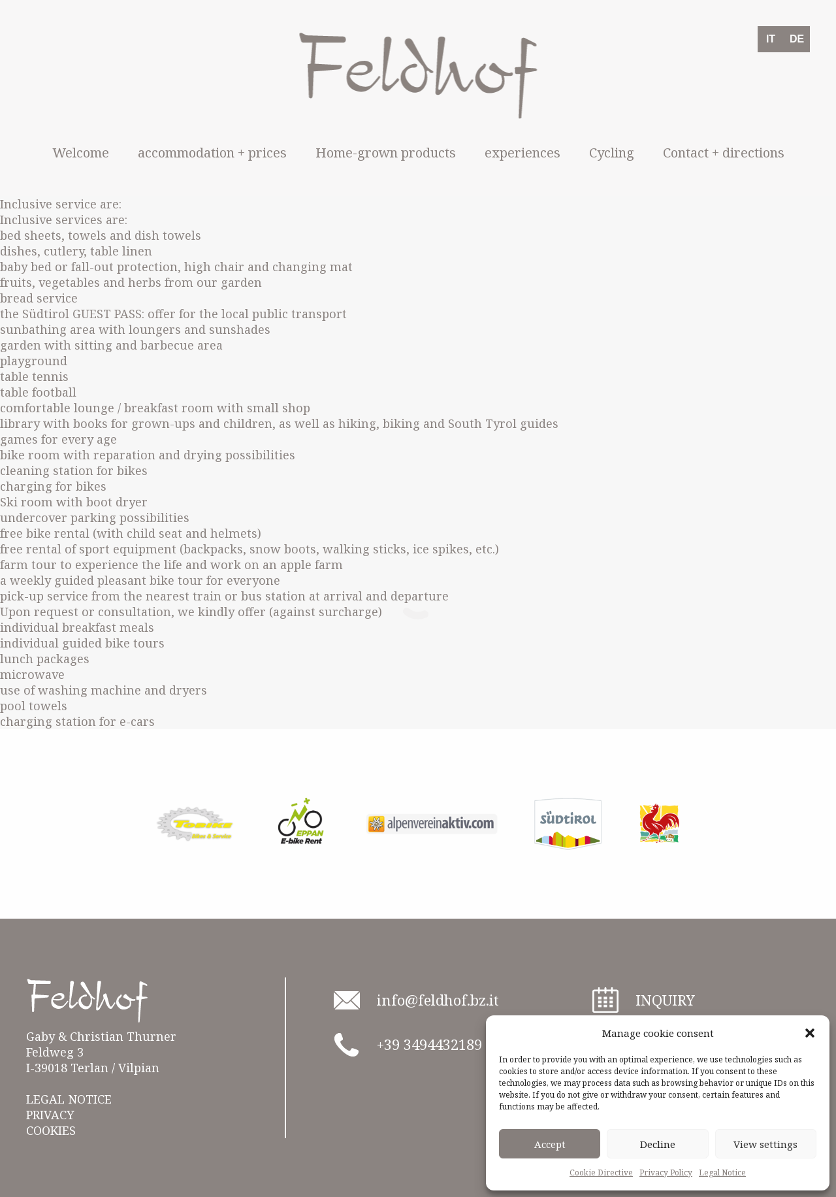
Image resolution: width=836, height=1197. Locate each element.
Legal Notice (722, 1172)
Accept (550, 1144)
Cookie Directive (601, 1172)
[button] (809, 1033)
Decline (657, 1144)
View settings (765, 1144)
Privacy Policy (665, 1172)
